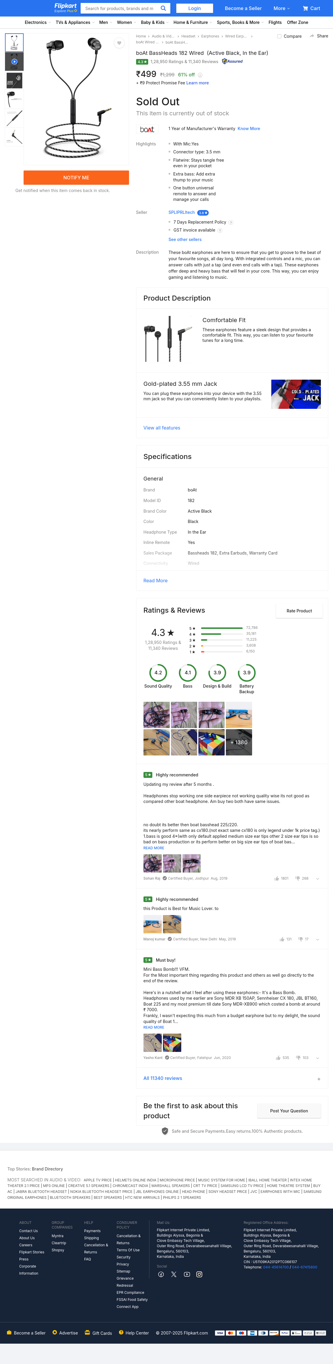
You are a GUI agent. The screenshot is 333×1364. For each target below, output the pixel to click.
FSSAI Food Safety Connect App (132, 1303)
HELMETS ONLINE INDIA (135, 1180)
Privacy (123, 1264)
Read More (155, 580)
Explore (66, 11)
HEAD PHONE (193, 1191)
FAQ (87, 1259)
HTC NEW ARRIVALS (142, 1197)
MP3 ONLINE (54, 1185)
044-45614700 (276, 1267)
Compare (293, 36)
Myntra (57, 1236)
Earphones (210, 36)
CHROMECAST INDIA (130, 1185)
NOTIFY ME (76, 178)
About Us (27, 1238)
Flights (275, 22)
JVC (253, 1191)
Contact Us (28, 1231)
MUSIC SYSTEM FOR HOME (221, 1180)
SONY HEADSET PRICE (227, 1191)
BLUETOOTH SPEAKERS (70, 1197)
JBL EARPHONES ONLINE (157, 1191)
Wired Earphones (237, 36)
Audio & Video (163, 36)
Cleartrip (59, 1243)
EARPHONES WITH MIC (280, 1191)
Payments (92, 1231)
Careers (25, 1245)
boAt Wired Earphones (148, 42)
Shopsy (58, 1250)
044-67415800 (304, 1267)
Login (194, 8)
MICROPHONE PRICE (177, 1180)
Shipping (91, 1238)
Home (141, 36)
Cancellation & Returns (96, 1248)
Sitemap (123, 1271)
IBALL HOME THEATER (267, 1180)
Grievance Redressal (125, 1282)
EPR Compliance (130, 1292)
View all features (161, 428)
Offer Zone (297, 22)
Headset (188, 36)
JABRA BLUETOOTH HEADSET (41, 1191)
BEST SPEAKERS (108, 1197)
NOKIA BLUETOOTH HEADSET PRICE (101, 1191)
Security (123, 1257)
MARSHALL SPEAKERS (170, 1185)
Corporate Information (28, 1270)
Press (24, 1259)
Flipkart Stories (31, 1252)
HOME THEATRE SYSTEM (288, 1185)
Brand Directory (47, 1168)
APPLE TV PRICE (98, 1180)
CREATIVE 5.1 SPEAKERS (89, 1185)
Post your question (289, 1110)
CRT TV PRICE (205, 1185)
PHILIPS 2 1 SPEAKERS (182, 1197)
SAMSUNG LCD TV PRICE (242, 1185)
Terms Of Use (128, 1250)
